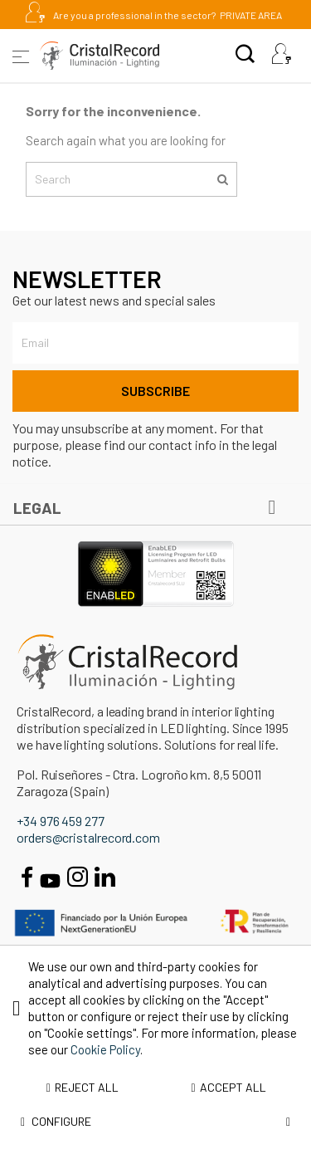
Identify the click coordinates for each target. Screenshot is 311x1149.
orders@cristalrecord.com (88, 837)
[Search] (131, 179)
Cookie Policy (105, 1049)
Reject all (82, 1087)
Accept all (229, 1087)
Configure (155, 1121)
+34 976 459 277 (60, 821)
